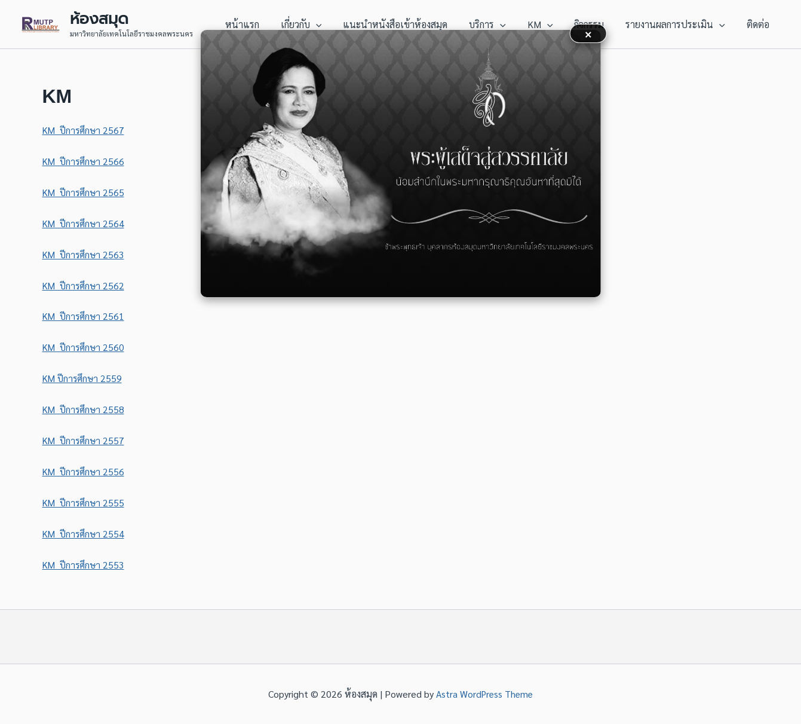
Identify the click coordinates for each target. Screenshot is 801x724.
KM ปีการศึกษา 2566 (85, 161)
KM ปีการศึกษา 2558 (85, 409)
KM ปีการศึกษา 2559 (83, 378)
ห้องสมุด (99, 19)
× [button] (588, 33)
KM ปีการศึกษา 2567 (85, 130)
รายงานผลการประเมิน (679, 24)
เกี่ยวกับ (316, 24)
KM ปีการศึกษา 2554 (85, 533)
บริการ (498, 24)
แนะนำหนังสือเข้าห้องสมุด (408, 24)
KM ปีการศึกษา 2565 (85, 192)
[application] (331, 24)
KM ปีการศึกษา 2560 (85, 347)
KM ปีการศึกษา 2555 (85, 502)
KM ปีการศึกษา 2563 (85, 254)
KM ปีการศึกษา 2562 (85, 285)
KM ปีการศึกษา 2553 (85, 564)
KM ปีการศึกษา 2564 (85, 223)
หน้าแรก (260, 24)
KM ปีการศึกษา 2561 (85, 316)
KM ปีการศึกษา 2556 (85, 471)
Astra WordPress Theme (484, 694)
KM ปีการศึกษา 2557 (85, 440)
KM (548, 24)
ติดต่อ (759, 24)
